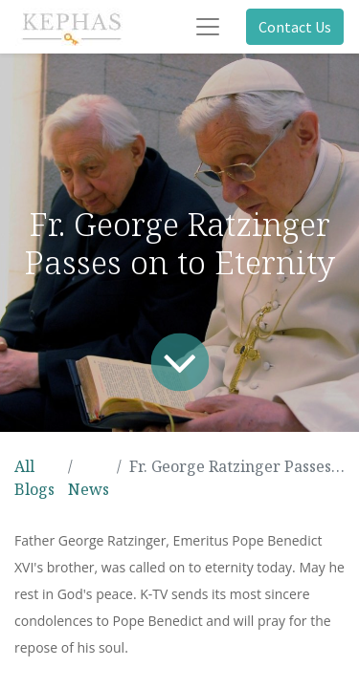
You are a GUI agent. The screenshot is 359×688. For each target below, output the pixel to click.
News (88, 489)
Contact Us (294, 26)
